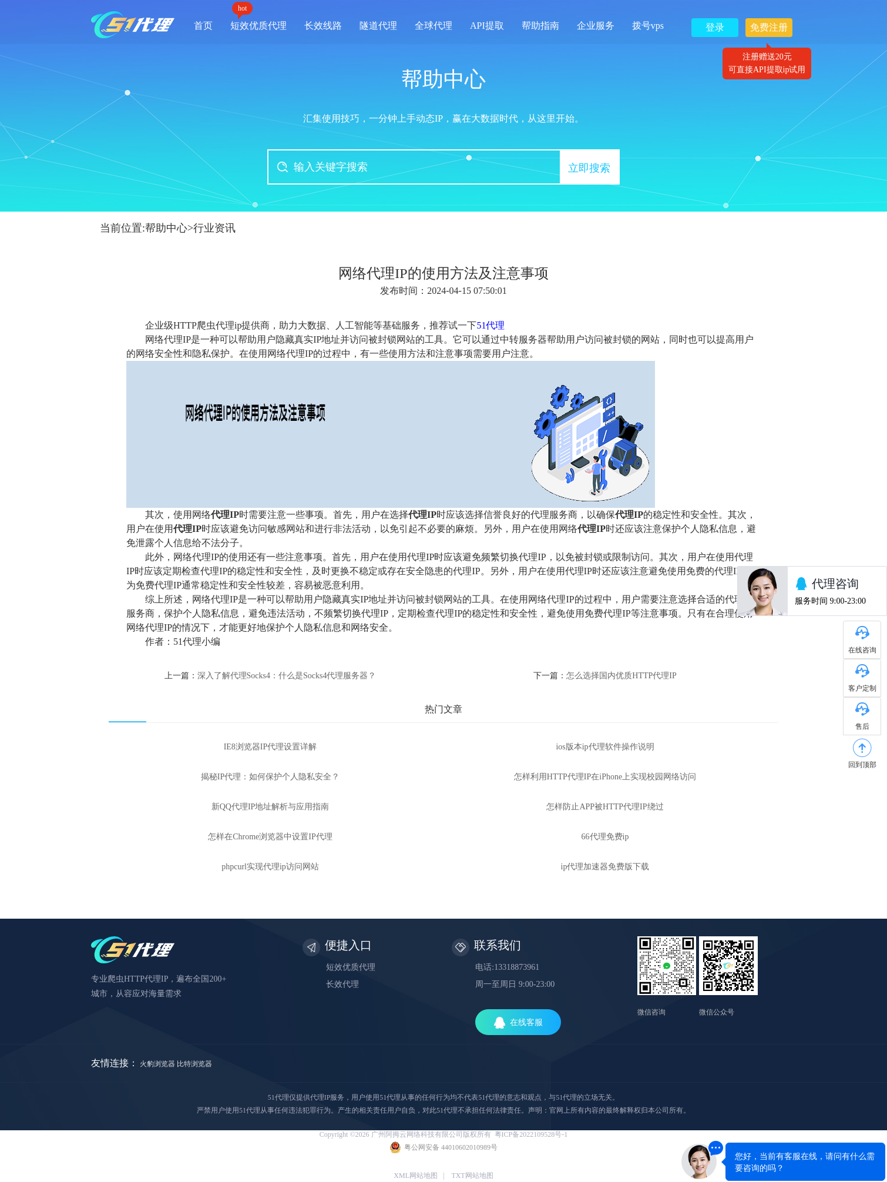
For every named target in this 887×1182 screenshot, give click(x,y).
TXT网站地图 (472, 1175)
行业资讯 (214, 228)
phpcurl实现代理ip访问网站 (270, 866)
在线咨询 (862, 650)
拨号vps (648, 26)
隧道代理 (378, 26)
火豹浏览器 (157, 1064)
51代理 (490, 325)
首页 (203, 26)
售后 (862, 726)
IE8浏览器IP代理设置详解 (270, 746)
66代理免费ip (605, 836)
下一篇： (604, 675)
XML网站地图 (416, 1175)
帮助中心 (166, 228)
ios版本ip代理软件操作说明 (605, 746)
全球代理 (433, 26)
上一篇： (270, 675)
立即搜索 (589, 168)
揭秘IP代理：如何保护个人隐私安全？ (270, 776)
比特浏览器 (194, 1064)
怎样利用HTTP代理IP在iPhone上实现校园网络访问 (605, 776)
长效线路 (323, 26)
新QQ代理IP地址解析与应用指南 (270, 806)
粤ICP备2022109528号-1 (531, 1134)
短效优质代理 (258, 21)
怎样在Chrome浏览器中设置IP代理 (270, 836)
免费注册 (768, 29)
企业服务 (595, 26)
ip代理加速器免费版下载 (605, 866)
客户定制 (862, 688)
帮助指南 (540, 26)
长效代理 (342, 984)
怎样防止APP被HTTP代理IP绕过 (604, 806)
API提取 (487, 26)
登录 (714, 27)
